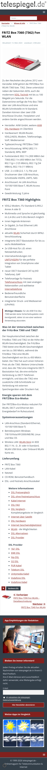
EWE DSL (15, 552)
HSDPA (15, 259)
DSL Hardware (18, 520)
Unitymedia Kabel (20, 573)
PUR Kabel (16, 565)
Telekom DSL (17, 569)
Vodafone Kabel (19, 582)
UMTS (8, 259)
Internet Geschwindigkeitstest (26, 525)
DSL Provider (17, 537)
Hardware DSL (13, 588)
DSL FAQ (15, 504)
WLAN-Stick (25, 442)
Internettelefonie (13, 289)
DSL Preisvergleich (20, 492)
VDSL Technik (21, 94)
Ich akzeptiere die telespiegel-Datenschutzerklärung (16, 698)
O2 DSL (15, 561)
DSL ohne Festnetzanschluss (25, 496)
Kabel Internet (18, 500)
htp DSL (15, 557)
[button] (43, 12)
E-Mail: (5, 688)
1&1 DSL (15, 548)
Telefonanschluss (13, 282)
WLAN (16, 233)
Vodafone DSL (18, 577)
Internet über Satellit (21, 516)
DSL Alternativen (19, 533)
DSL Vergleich (18, 509)
